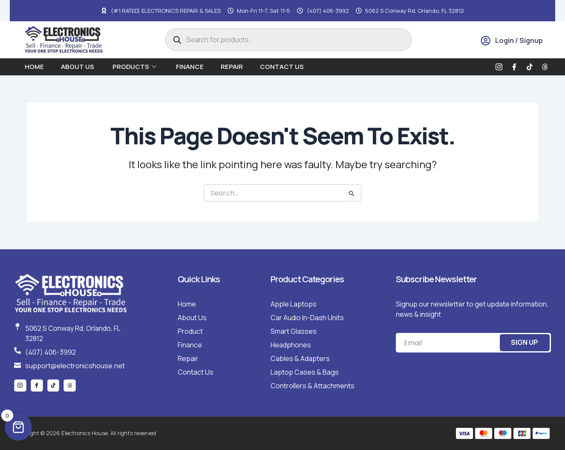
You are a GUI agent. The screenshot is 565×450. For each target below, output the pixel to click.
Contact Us (282, 66)
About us (78, 66)
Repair (232, 66)
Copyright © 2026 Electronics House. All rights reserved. (85, 433)
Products (134, 67)
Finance (190, 66)
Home (34, 66)
